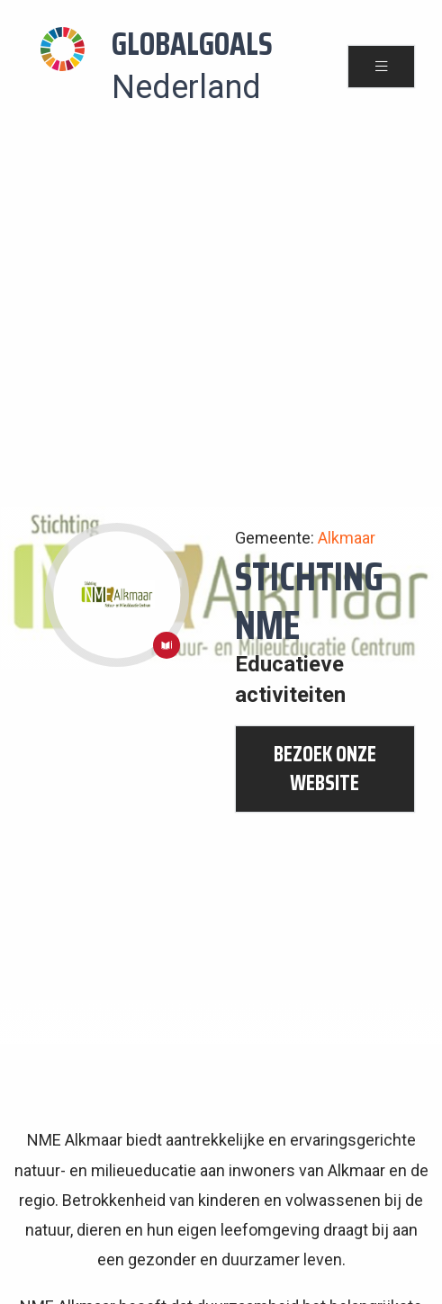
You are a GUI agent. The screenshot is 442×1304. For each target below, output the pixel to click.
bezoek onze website (325, 768)
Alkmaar (346, 537)
